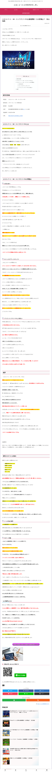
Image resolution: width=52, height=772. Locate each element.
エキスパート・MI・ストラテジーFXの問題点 (26, 82)
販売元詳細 (19, 78)
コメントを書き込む (26, 755)
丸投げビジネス (25, 768)
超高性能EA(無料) (40, 768)
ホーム (10, 768)
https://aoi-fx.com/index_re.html (15, 116)
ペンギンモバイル (32, 768)
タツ (24, 110)
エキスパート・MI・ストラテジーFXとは (25, 80)
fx (3, 686)
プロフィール (19, 768)
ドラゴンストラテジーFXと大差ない (26, 88)
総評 (18, 89)
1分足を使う (21, 84)
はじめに (13, 768)
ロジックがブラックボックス (25, 86)
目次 (24, 76)
